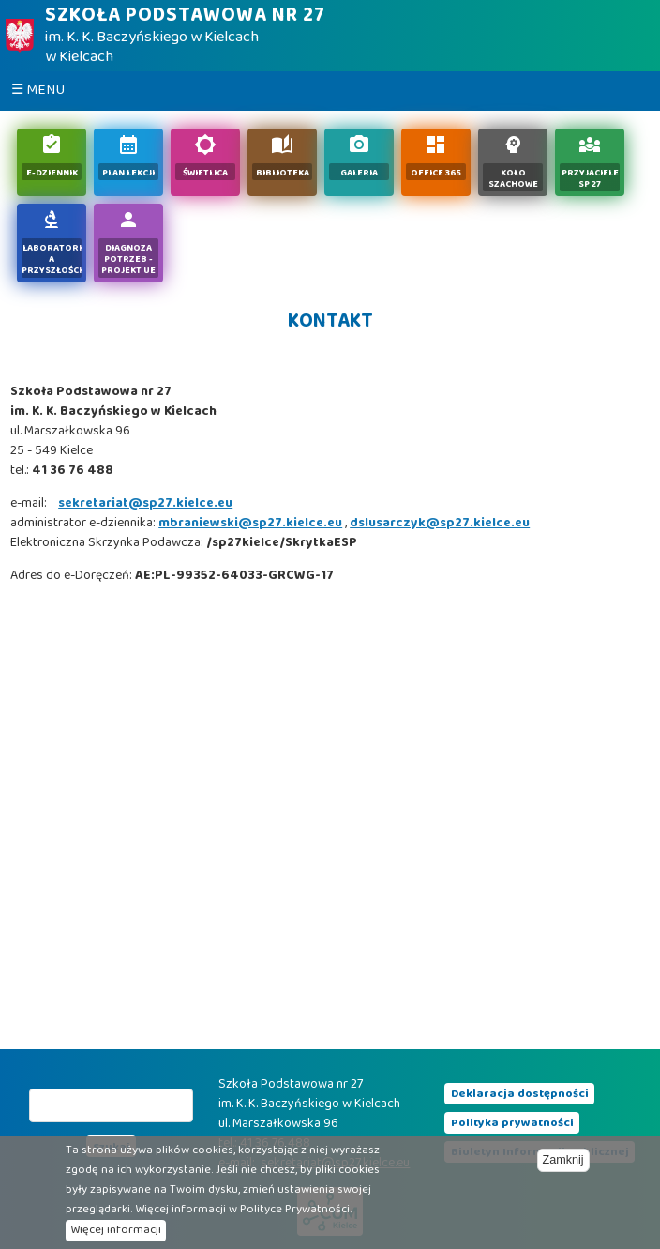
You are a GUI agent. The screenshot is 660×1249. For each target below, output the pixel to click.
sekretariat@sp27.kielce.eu (145, 504)
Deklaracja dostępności (520, 1094)
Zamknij (563, 1159)
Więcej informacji (115, 1230)
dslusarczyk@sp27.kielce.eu (440, 523)
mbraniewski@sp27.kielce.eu (250, 523)
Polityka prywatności (512, 1123)
